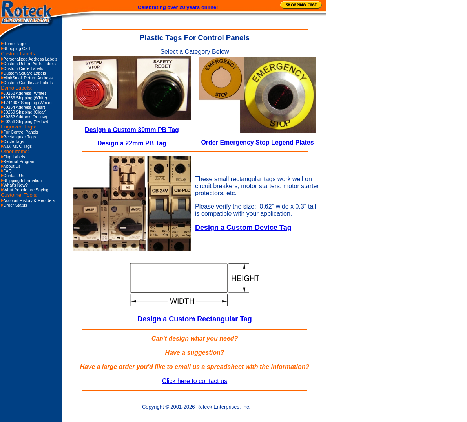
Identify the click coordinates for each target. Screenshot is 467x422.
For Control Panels (21, 132)
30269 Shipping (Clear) (25, 112)
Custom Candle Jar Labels (28, 82)
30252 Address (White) (25, 93)
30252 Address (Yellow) (25, 116)
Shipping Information (23, 180)
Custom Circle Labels (23, 68)
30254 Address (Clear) (25, 107)
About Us (12, 166)
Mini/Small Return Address (28, 77)
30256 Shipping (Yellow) (26, 121)
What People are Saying (26, 189)
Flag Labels (14, 156)
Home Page (15, 43)
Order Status (15, 205)
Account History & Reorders (29, 200)
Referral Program (20, 161)
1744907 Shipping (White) (28, 102)
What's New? (16, 185)
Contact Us (14, 175)
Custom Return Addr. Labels (30, 63)
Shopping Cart (17, 48)
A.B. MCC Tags (18, 146)
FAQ (8, 171)
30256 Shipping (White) (25, 97)
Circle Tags (14, 141)
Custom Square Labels (25, 73)
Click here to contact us (194, 381)
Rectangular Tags (20, 136)
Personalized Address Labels (30, 59)
